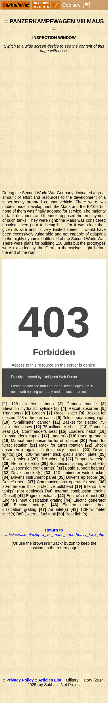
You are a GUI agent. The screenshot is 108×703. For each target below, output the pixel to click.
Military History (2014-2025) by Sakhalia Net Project (66, 682)
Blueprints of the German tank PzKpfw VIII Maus (54, 328)
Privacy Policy (20, 680)
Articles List (49, 680)
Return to (54, 532)
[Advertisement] (54, 122)
